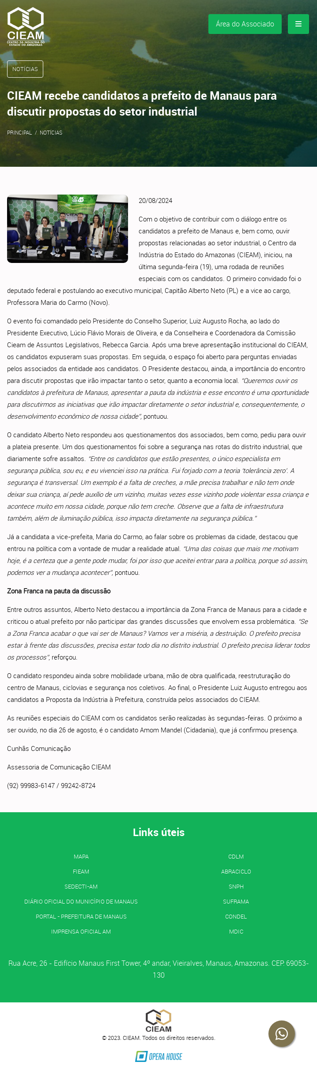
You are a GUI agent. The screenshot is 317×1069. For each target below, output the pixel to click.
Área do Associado (245, 24)
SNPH (236, 886)
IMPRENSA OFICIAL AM (81, 931)
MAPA (81, 856)
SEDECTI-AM (81, 886)
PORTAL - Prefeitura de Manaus (81, 916)
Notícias (51, 132)
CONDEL (236, 916)
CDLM (236, 856)
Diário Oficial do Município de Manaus (81, 901)
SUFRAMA (236, 901)
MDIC (236, 931)
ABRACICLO (236, 871)
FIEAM (81, 871)
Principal (19, 132)
